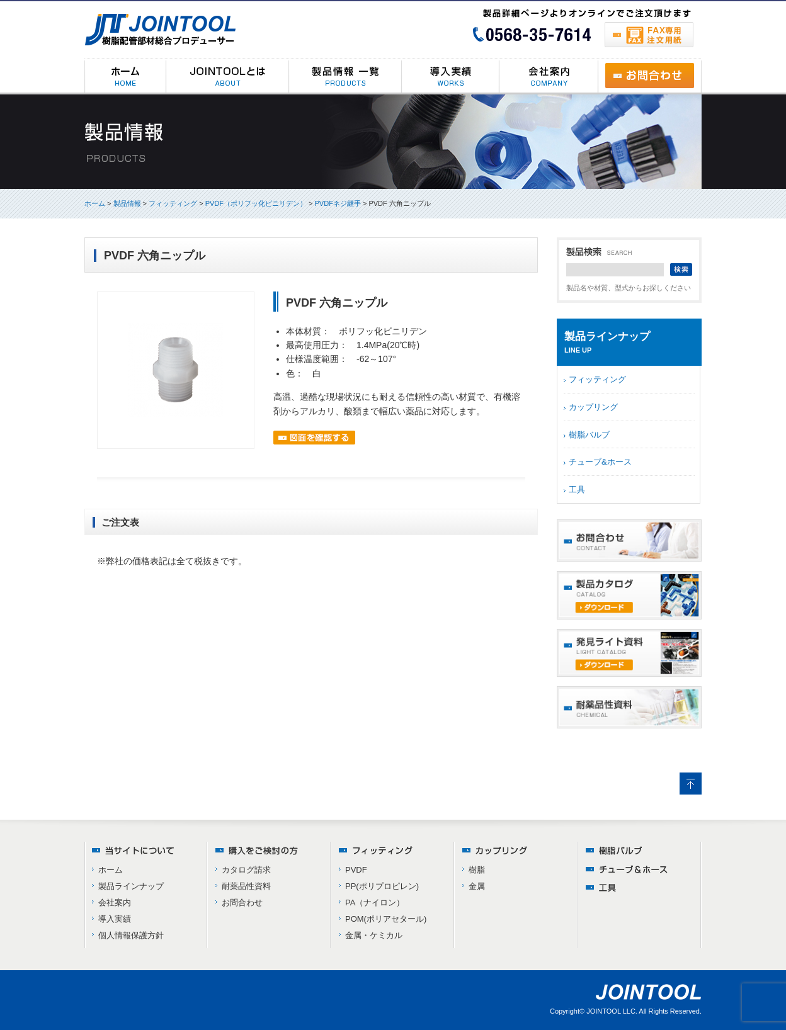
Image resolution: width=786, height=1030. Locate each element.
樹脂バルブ (589, 434)
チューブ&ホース (600, 462)
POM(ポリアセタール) (385, 919)
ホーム (94, 203)
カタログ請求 (246, 869)
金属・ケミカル (373, 935)
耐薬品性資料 (246, 886)
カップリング (593, 407)
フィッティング (597, 379)
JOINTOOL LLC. (611, 1011)
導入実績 (114, 919)
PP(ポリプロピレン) (382, 886)
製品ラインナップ (131, 886)
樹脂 (477, 869)
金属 (477, 886)
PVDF (356, 869)
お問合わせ (242, 902)
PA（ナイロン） (374, 902)
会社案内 (114, 902)
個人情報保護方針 (131, 935)
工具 (577, 489)
